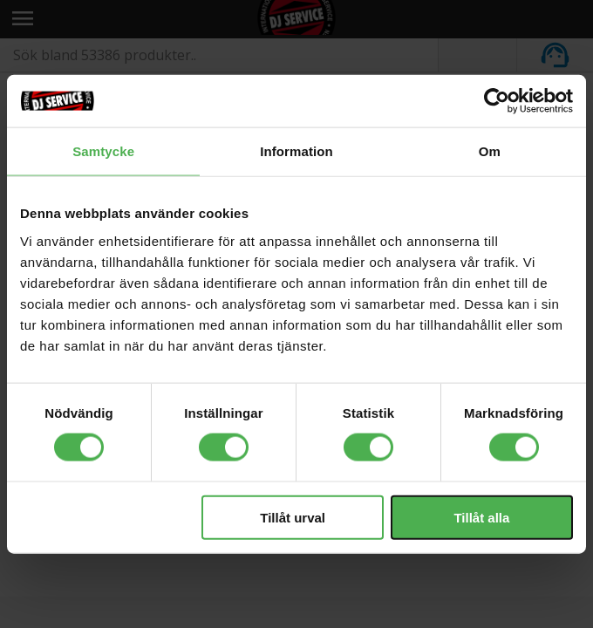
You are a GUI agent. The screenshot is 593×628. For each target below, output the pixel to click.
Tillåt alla (481, 516)
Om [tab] (490, 151)
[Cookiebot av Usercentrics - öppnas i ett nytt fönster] (496, 101)
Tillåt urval (292, 516)
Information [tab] (296, 151)
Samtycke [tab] (103, 151)
